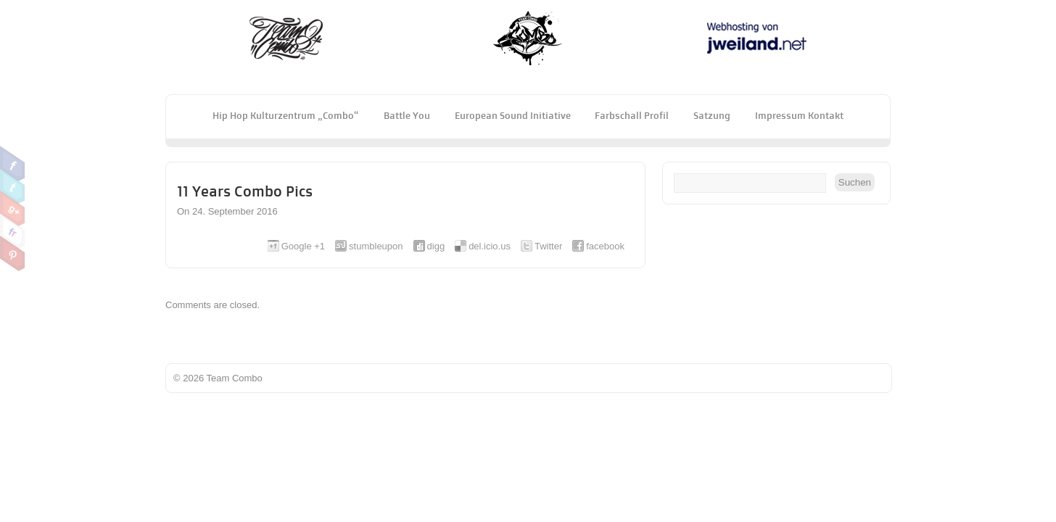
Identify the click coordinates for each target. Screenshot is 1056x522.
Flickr (12, 231)
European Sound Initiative (513, 115)
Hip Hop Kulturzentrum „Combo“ (286, 115)
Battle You (407, 115)
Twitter (12, 186)
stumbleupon (376, 246)
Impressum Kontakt (799, 115)
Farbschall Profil (632, 115)
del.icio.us (490, 246)
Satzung (711, 115)
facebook (605, 246)
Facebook (12, 164)
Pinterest (12, 254)
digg (436, 246)
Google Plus (12, 209)
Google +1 (303, 246)
